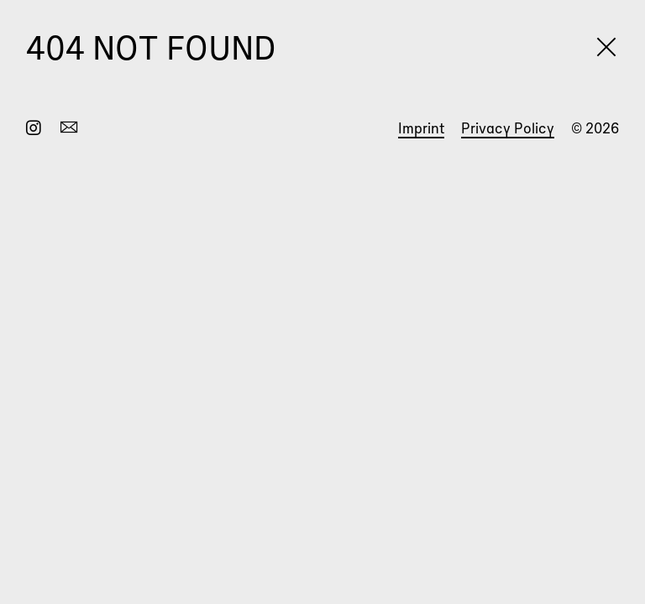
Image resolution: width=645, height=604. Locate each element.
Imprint (421, 128)
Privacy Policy (507, 128)
